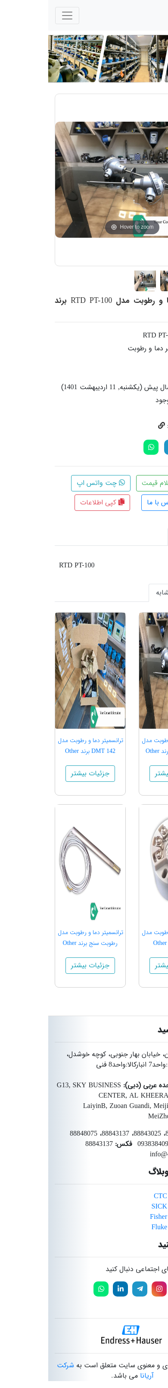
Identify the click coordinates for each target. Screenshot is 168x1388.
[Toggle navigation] (19, 15)
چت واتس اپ (52, 483)
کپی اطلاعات (54, 502)
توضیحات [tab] (140, 536)
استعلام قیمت (118, 483)
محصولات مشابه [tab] (131, 592)
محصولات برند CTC (134, 1196)
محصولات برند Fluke (132, 1227)
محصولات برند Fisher (132, 1217)
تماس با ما (117, 502)
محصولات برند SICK (132, 1206)
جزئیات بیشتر (126, 773)
